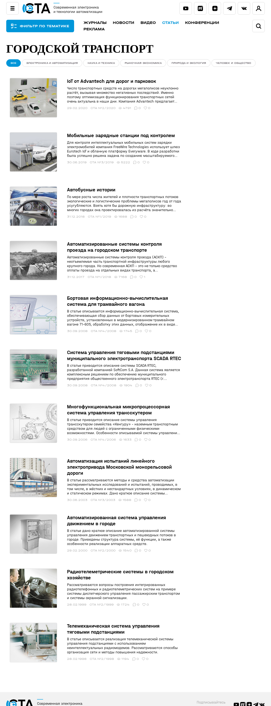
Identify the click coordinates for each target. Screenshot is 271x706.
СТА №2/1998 (94, 620)
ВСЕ (13, 63)
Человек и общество (233, 63)
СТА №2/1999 (94, 569)
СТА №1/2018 (92, 260)
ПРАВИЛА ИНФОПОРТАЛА (34, 684)
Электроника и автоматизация (52, 63)
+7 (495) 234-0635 (249, 691)
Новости (130, 23)
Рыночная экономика (143, 63)
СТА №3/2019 (94, 157)
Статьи (177, 23)
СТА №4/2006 (96, 412)
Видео (155, 23)
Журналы (101, 23)
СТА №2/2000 (95, 519)
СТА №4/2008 (96, 310)
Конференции (209, 23)
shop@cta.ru (243, 696)
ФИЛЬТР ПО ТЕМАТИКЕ (47, 26)
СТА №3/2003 (95, 468)
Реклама (100, 29)
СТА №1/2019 (92, 206)
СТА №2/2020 (95, 109)
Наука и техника (101, 63)
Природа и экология (189, 63)
